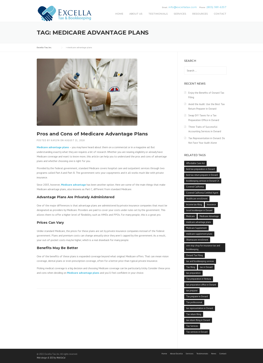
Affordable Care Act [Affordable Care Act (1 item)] (195, 163)
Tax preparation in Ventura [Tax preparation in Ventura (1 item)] (198, 278)
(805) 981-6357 (216, 7)
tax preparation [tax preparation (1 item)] (193, 273)
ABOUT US (135, 13)
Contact (222, 354)
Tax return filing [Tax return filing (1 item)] (193, 314)
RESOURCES (200, 13)
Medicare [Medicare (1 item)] (190, 216)
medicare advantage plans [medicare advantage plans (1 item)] (198, 222)
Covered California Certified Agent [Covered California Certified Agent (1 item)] (202, 192)
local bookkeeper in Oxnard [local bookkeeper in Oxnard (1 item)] (199, 210)
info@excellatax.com (183, 7)
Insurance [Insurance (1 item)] (211, 204)
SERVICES (180, 13)
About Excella (176, 354)
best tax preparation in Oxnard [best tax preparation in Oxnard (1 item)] (200, 169)
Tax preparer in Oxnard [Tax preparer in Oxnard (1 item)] (197, 296)
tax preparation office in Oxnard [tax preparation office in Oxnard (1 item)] (201, 284)
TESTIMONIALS (158, 13)
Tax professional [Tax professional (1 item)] (194, 302)
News (213, 354)
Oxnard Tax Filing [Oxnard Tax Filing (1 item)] (194, 255)
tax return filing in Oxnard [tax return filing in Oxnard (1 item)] (198, 320)
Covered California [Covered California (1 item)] (195, 186)
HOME (119, 13)
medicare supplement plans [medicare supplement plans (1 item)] (199, 233)
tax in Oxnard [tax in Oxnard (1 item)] (206, 267)
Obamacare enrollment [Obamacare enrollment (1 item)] (197, 239)
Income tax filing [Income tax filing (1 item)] (194, 204)
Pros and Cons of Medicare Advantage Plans (92, 134)
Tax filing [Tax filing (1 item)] (190, 267)
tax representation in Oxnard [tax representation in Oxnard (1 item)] (199, 308)
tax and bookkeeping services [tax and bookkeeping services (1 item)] (200, 261)
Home (164, 354)
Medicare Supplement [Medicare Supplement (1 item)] (196, 228)
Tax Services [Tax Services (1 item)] (192, 326)
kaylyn (55, 140)
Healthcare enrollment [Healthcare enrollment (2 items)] (196, 198)
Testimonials (202, 354)
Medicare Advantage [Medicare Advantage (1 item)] (209, 216)
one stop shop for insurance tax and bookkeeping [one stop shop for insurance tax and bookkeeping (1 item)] (203, 247)
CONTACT (220, 13)
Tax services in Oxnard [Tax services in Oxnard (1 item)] (196, 331)
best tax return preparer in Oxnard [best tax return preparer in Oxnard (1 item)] (202, 175)
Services (189, 354)
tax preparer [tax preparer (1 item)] (192, 290)
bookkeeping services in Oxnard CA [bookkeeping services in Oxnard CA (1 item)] (202, 180)
